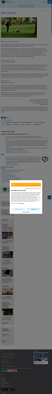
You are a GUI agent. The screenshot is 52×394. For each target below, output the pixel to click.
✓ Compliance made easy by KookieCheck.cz (32, 188)
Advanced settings (26, 211)
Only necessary (18, 209)
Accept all (33, 209)
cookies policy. (21, 203)
